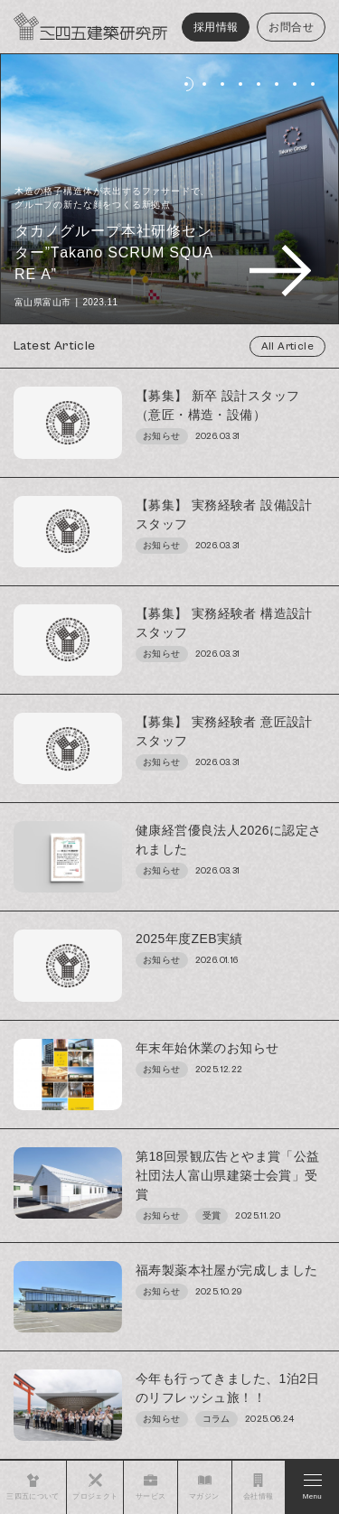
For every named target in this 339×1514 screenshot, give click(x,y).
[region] (169, 914)
